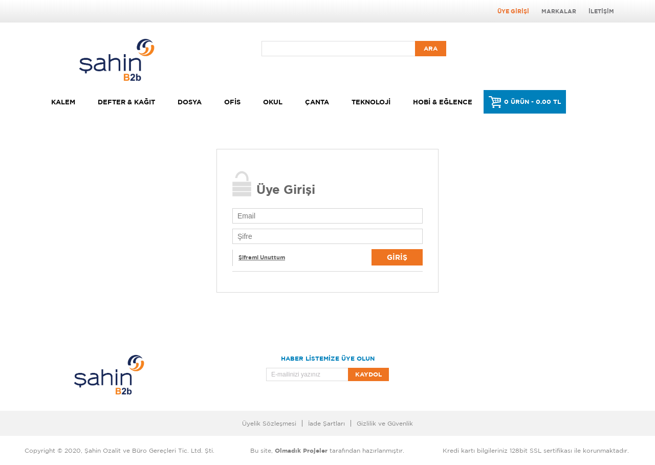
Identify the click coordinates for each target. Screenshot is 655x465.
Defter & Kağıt (126, 101)
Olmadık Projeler (301, 450)
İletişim (601, 11)
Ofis (232, 101)
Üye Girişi (513, 11)
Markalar (558, 11)
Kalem (63, 101)
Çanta (317, 101)
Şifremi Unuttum (261, 257)
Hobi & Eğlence (442, 101)
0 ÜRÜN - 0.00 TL (532, 101)
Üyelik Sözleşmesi (269, 423)
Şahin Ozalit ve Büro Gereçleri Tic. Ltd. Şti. (149, 450)
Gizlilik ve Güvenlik (385, 423)
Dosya (190, 101)
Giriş (397, 257)
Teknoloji (371, 101)
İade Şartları (326, 423)
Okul (272, 101)
